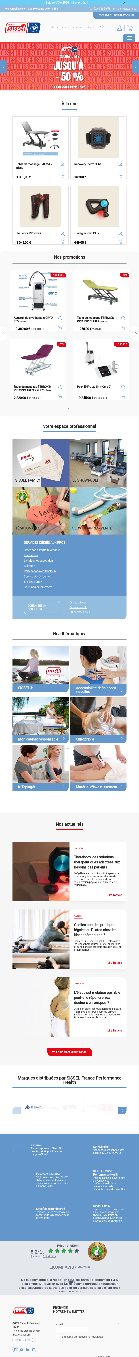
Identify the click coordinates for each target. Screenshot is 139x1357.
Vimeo (27, 1349)
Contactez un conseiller (37, 607)
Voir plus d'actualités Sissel (69, 1052)
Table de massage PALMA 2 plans (34, 166)
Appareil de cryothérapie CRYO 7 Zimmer (33, 319)
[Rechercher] (77, 27)
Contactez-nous (127, 8)
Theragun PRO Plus (86, 233)
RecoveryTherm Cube (87, 164)
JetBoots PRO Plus (28, 233)
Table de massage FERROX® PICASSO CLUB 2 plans (95, 319)
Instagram (33, 1349)
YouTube (21, 1349)
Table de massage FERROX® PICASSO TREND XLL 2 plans (32, 388)
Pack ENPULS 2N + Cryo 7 (93, 386)
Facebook (15, 1349)
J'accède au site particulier (116, 15)
